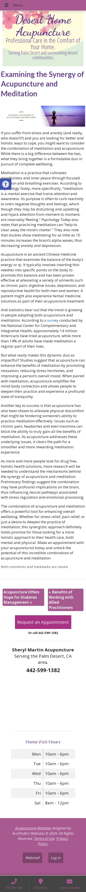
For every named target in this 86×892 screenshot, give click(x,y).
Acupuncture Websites (33, 828)
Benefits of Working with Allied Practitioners (61, 600)
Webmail (32, 857)
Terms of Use (44, 838)
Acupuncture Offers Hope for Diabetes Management (21, 597)
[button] (5, 184)
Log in (56, 857)
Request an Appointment (43, 622)
